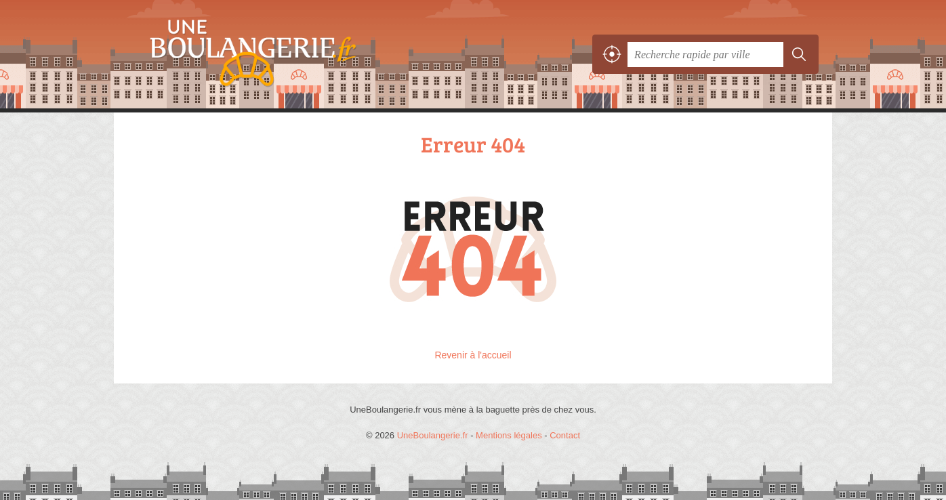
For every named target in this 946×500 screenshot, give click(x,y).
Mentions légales (509, 435)
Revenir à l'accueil (472, 355)
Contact (565, 435)
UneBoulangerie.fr (276, 54)
